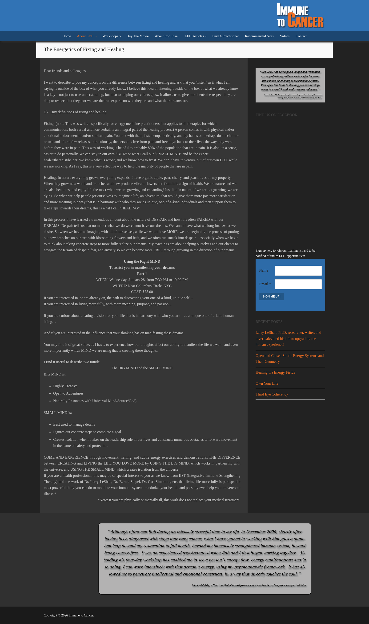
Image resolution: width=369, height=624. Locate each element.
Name (263, 270)
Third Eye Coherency (272, 394)
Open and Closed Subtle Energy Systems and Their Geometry (290, 359)
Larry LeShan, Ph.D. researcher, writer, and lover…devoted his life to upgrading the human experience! (288, 338)
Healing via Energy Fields (275, 372)
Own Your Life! (268, 383)
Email (265, 284)
